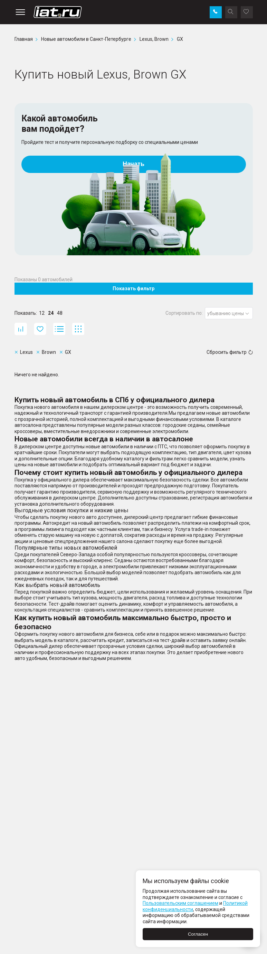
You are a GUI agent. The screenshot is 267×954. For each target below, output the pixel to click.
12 (42, 313)
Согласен (198, 934)
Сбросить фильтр (230, 352)
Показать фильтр (133, 288)
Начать (133, 163)
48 (60, 313)
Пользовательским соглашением (180, 903)
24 (51, 313)
